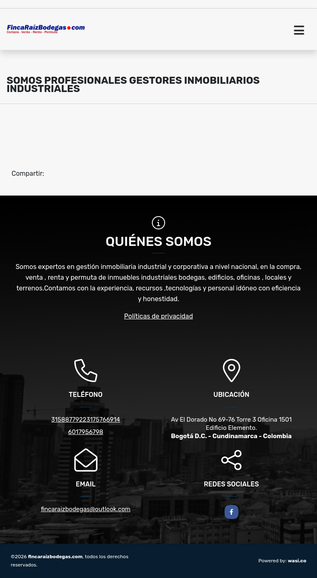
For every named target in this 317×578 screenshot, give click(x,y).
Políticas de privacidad (158, 316)
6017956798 (85, 432)
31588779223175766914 (85, 419)
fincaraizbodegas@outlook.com (85, 509)
